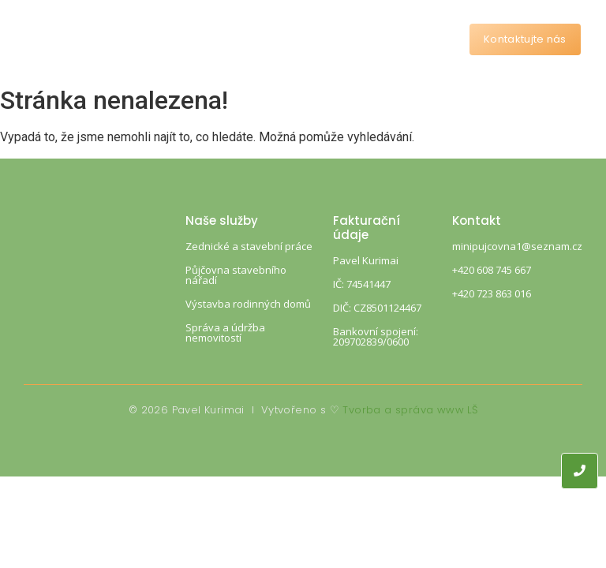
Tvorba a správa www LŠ (409, 409)
